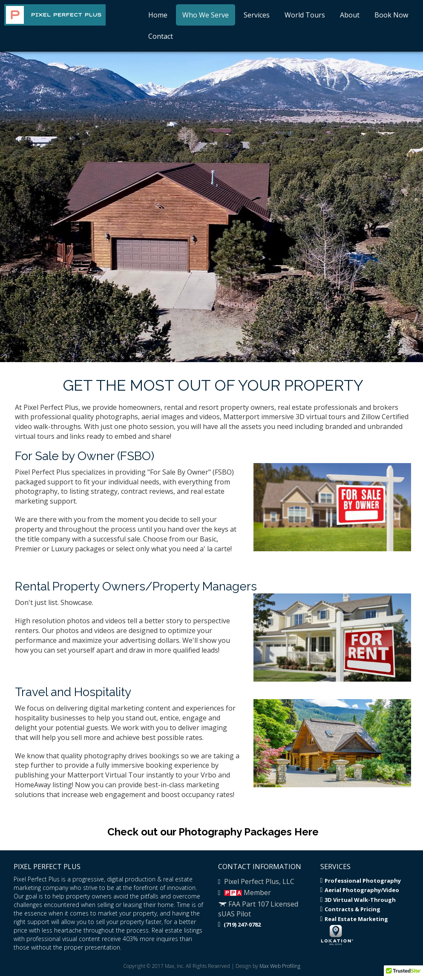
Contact (160, 36)
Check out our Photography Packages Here (213, 832)
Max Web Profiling (279, 966)
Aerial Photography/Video (360, 890)
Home (157, 15)
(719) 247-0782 (239, 924)
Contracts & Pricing (350, 909)
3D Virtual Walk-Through (358, 900)
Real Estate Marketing (354, 919)
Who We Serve (205, 15)
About (350, 15)
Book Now (391, 15)
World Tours (305, 15)
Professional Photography (360, 880)
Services (257, 15)
